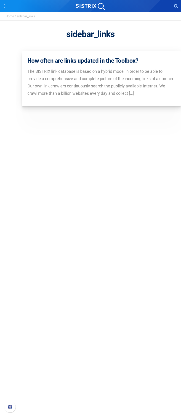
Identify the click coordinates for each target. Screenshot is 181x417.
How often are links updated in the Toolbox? (82, 60)
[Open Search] (176, 6)
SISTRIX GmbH (90, 201)
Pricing (90, 262)
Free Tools (90, 337)
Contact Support (90, 389)
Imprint (90, 239)
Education (91, 225)
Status (90, 397)
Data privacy (90, 232)
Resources (90, 299)
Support (90, 358)
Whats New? (90, 375)
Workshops (91, 315)
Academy (90, 322)
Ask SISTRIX (90, 308)
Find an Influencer (90, 284)
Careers (90, 217)
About (90, 210)
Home (9, 16)
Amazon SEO (90, 277)
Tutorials (90, 344)
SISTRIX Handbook (90, 367)
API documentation (90, 382)
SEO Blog (90, 330)
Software (90, 254)
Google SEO (90, 270)
